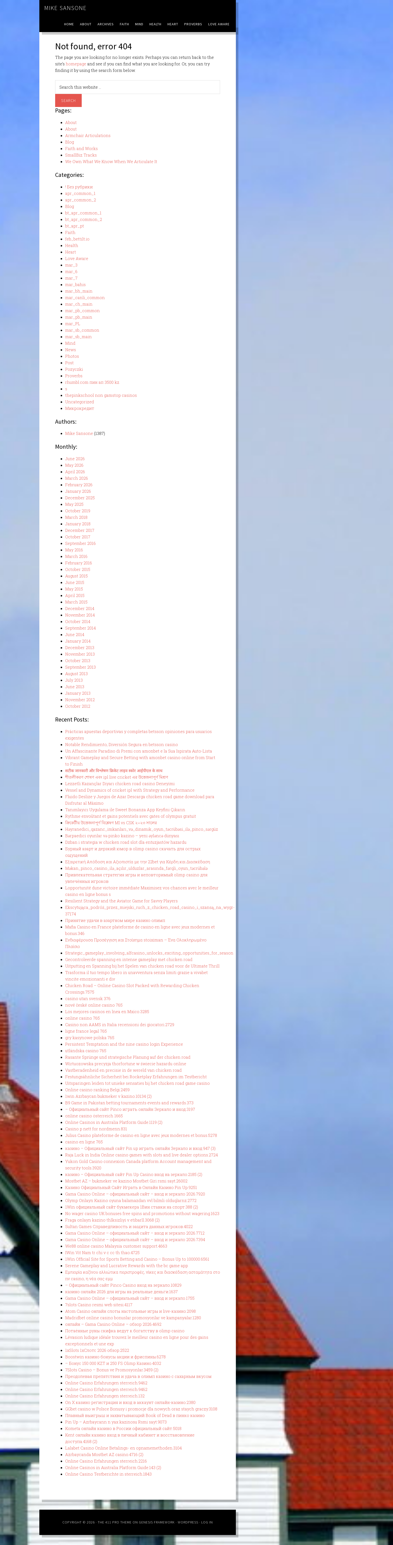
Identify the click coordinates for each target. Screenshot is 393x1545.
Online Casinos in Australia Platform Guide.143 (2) (113, 1467)
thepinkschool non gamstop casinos (101, 395)
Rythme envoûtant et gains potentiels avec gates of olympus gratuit (130, 816)
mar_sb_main (78, 336)
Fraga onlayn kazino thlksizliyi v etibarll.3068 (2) (112, 1220)
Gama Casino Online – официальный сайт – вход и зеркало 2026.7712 (135, 1233)
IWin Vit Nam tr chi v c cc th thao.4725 (102, 1252)
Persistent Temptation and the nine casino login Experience (124, 1044)
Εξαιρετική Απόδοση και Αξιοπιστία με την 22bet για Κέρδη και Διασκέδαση (137, 861)
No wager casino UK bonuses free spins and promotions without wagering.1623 (142, 1213)
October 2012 (77, 706)
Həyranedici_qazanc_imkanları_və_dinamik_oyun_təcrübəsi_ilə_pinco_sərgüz (141, 829)
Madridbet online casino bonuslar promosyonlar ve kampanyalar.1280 (133, 1317)
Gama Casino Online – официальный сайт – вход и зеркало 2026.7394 (135, 1239)
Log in (207, 1522)
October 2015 (77, 569)
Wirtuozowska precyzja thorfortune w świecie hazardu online (125, 1063)
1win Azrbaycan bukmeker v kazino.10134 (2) (108, 1096)
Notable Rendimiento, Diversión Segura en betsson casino (121, 744)
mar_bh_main (78, 291)
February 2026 (78, 484)
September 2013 (80, 667)
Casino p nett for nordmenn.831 (96, 1128)
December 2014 (79, 608)
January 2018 (77, 523)
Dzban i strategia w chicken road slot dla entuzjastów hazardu (125, 842)
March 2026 (76, 478)
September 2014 (80, 628)
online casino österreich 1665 (94, 1115)
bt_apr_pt (74, 225)
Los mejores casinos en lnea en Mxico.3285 (107, 1011)
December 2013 (79, 647)
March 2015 (76, 602)
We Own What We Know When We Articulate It (111, 161)
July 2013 (74, 680)
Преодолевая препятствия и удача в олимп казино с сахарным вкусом (138, 1376)
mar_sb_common (82, 330)
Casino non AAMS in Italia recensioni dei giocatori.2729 (119, 1024)
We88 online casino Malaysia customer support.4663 (116, 1246)
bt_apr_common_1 (83, 212)
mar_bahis (75, 284)
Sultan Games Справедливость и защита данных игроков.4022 (129, 1226)
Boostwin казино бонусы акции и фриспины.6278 (115, 1356)
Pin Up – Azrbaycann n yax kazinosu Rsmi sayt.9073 (116, 1421)
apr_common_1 (80, 193)
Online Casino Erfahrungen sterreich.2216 (106, 1461)
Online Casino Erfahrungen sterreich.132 (105, 1395)
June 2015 (74, 582)
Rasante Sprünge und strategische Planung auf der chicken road (127, 1057)
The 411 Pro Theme (115, 1522)
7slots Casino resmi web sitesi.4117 (98, 1304)
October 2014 (77, 621)
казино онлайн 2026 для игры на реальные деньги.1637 (121, 1291)
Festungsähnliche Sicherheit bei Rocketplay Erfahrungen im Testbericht (136, 1076)
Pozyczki (74, 369)
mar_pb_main (78, 317)
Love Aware (76, 258)
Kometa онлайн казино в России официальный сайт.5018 (123, 1428)
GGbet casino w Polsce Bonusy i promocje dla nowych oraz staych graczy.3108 (141, 1408)
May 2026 (74, 465)
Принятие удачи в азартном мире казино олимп (115, 920)
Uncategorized (79, 401)
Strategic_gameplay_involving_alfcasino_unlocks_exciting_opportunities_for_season (149, 953)
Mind (70, 343)
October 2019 (77, 510)
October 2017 (77, 536)
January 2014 (77, 641)
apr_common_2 (80, 199)
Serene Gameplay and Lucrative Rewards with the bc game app (126, 1265)
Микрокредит (79, 408)
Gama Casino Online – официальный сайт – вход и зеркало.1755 (129, 1298)
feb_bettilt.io (77, 239)
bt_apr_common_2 (83, 219)
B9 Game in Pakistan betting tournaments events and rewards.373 (129, 1102)
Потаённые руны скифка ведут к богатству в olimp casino (124, 1330)
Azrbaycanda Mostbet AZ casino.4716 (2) (104, 1454)
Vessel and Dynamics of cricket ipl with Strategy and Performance (129, 790)
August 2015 (76, 575)
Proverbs (73, 375)
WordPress (188, 1522)
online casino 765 (82, 1018)
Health (71, 245)
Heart (70, 252)
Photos (72, 356)
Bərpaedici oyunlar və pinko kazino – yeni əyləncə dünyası (122, 835)
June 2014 (74, 634)
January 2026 (78, 491)
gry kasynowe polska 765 (89, 1037)
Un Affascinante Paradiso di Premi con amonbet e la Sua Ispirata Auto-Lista (138, 751)
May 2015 (74, 588)
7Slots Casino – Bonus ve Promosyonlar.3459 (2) (111, 1369)
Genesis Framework (157, 1522)
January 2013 (77, 693)
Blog (69, 142)
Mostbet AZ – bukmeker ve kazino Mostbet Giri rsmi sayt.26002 (126, 1180)
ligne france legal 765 (86, 1031)
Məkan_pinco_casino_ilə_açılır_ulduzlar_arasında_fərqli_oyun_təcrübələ (136, 868)
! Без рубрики (79, 186)
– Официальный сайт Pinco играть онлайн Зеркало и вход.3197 (130, 1109)
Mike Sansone (65, 8)
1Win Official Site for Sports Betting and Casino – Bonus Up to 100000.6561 (137, 1259)
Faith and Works (81, 148)
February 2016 (78, 562)
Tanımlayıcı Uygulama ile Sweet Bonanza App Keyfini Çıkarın (125, 809)
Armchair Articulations (88, 135)
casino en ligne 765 (84, 1141)
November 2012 (80, 699)
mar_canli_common (85, 297)
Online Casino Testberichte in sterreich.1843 (108, 1474)
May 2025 (74, 504)
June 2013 (74, 686)
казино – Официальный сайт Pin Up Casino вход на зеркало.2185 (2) (133, 1174)
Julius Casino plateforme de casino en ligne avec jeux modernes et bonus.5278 (141, 1135)
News (70, 349)
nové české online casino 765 (94, 1005)
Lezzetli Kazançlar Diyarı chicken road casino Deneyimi (120, 783)
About (71, 122)
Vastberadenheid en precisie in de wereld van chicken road (123, 1070)
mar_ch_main (78, 304)
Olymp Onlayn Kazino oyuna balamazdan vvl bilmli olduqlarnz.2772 (131, 1200)
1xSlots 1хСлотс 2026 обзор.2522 (97, 1350)
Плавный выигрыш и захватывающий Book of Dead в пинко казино (135, 1415)
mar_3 (71, 265)
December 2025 (80, 497)
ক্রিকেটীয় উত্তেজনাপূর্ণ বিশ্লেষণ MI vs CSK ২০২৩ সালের (111, 822)
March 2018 (76, 517)
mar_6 (71, 271)
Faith (70, 232)
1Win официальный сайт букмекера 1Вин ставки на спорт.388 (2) (131, 1207)
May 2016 (74, 549)
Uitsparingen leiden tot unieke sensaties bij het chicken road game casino (137, 1083)
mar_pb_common (82, 310)
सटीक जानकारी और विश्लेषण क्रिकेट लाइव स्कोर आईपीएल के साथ (113, 770)
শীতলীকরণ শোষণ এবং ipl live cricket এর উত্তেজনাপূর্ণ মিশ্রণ (116, 777)
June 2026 (75, 458)
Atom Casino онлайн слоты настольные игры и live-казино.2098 (130, 1311)
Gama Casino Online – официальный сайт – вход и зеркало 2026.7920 (135, 1194)
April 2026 (75, 471)
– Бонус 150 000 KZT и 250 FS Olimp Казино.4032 (113, 1363)
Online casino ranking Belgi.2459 (97, 1089)
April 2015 (74, 595)
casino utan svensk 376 (88, 998)
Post (69, 362)
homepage (76, 63)
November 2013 (80, 654)
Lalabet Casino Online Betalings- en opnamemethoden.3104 (123, 1448)
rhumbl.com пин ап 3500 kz (92, 382)
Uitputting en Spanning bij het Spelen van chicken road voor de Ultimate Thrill (142, 966)
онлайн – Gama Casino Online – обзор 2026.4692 (113, 1324)
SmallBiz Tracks (81, 155)
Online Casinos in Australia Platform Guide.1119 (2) (113, 1122)
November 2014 (80, 615)
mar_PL (72, 323)
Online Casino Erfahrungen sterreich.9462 (106, 1382)
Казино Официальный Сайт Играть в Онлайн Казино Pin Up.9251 (131, 1187)
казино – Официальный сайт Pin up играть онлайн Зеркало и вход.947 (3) (140, 1148)
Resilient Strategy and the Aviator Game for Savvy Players (121, 900)
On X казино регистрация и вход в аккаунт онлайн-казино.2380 (130, 1402)
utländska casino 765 (85, 1050)
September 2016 (80, 543)
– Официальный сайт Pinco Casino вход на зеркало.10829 (123, 1285)
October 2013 (77, 660)
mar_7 (71, 278)
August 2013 (76, 673)
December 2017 (79, 530)
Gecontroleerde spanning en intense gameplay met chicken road (128, 959)
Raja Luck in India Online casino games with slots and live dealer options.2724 (141, 1154)
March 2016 (76, 556)
